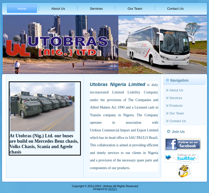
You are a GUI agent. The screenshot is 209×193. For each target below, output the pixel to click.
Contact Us (175, 9)
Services (96, 9)
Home (21, 9)
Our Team (135, 9)
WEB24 (112, 189)
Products (176, 106)
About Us (58, 9)
